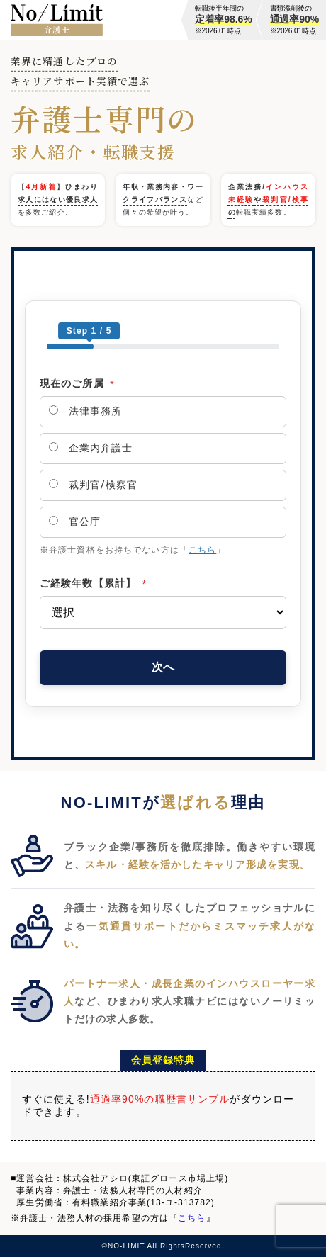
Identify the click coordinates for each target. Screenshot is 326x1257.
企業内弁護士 (91, 447)
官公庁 (75, 521)
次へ (163, 667)
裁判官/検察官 (93, 484)
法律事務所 (85, 411)
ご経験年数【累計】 (93, 583)
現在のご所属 (77, 383)
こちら (202, 550)
